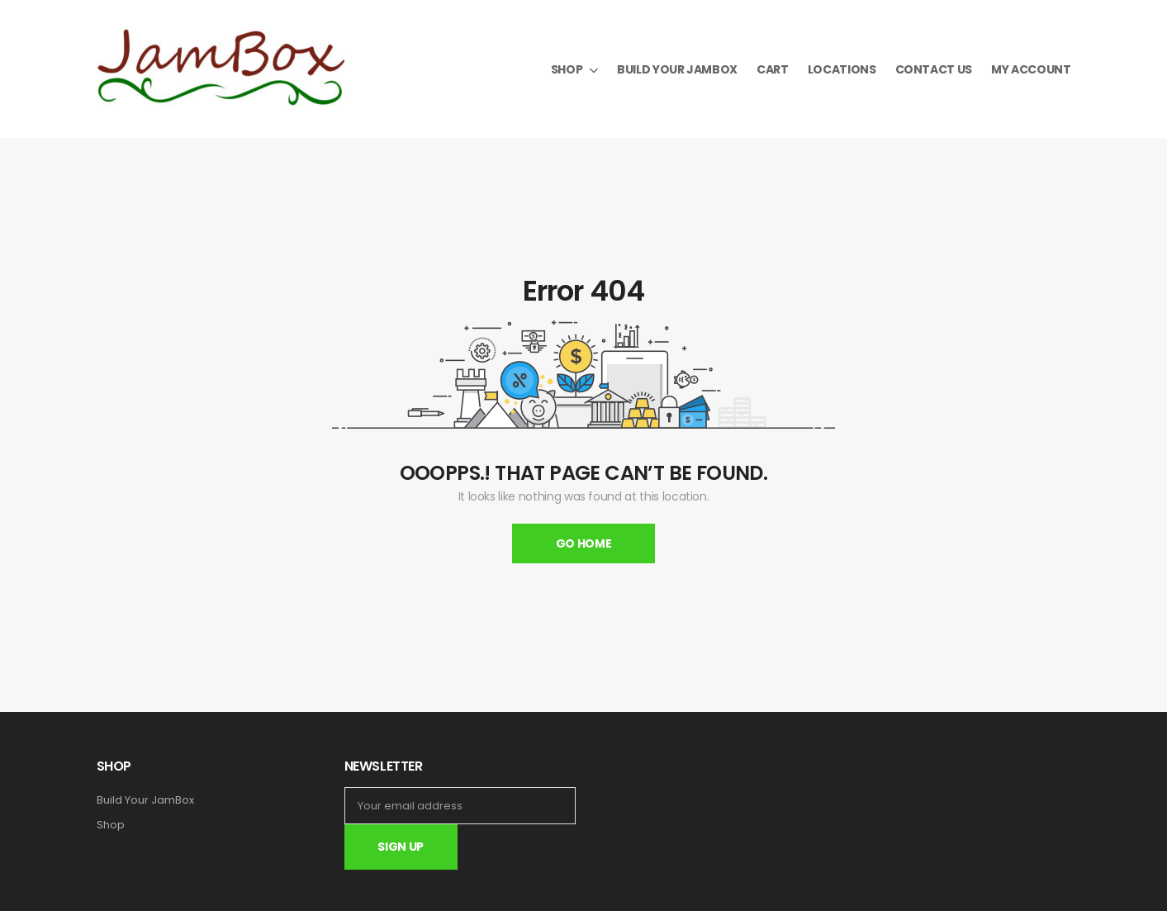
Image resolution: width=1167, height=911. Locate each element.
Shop (567, 69)
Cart (773, 69)
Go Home (584, 543)
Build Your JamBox (145, 800)
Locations (842, 69)
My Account (1031, 69)
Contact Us (934, 69)
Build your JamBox (677, 69)
